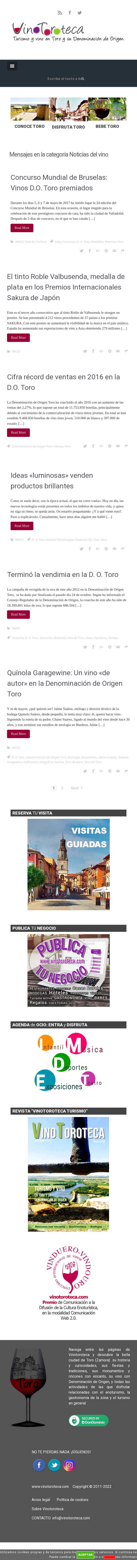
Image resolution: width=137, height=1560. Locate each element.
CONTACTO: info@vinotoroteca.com (61, 1518)
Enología (74, 757)
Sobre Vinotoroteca (47, 1509)
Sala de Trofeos (36, 241)
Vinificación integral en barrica (43, 762)
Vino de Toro (93, 762)
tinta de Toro (75, 638)
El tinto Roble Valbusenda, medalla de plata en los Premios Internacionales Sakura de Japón (66, 287)
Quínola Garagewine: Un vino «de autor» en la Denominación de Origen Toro (65, 683)
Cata (58, 241)
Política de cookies (72, 1499)
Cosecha (18, 638)
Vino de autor (74, 762)
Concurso (69, 241)
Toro (96, 539)
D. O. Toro (83, 241)
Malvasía (60, 638)
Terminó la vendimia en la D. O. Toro (62, 574)
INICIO (19, 241)
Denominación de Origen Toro (32, 446)
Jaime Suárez (107, 757)
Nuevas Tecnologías (60, 539)
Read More (22, 228)
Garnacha (45, 638)
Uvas (89, 638)
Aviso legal (41, 1499)
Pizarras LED (83, 539)
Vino (120, 241)
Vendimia (100, 638)
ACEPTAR (85, 1554)
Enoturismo (89, 757)
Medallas (97, 241)
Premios (110, 241)
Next (77, 788)
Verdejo (113, 638)
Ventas (58, 446)
